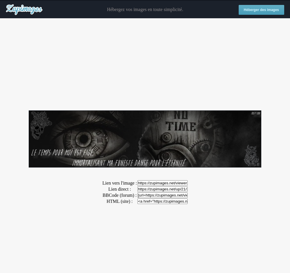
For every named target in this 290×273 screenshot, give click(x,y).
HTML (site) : (119, 201)
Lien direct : (119, 189)
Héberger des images (261, 10)
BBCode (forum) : (120, 195)
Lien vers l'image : (119, 183)
